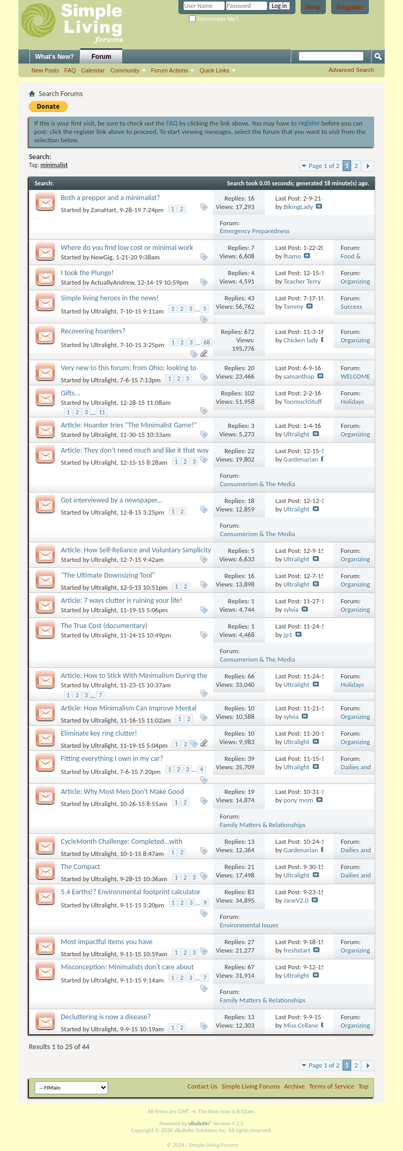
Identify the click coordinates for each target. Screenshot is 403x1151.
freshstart (296, 950)
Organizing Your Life (355, 285)
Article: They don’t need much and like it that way (135, 450)
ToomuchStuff (302, 401)
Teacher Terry (302, 281)
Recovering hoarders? (93, 331)
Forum (101, 56)
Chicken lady (300, 340)
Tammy (293, 306)
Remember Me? (214, 19)
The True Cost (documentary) (104, 625)
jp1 (287, 635)
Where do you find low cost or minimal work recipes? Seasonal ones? (127, 252)
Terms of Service (331, 1086)
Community (125, 70)
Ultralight (103, 311)
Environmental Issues (249, 925)
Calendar (93, 70)
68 (207, 342)
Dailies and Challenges (356, 771)
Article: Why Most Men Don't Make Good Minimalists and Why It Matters (122, 796)
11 (102, 412)
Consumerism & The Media (257, 484)
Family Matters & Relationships (262, 825)
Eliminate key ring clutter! (99, 733)
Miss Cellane (300, 1025)
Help (313, 7)
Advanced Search (351, 70)
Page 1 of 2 (324, 166)
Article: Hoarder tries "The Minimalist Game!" (129, 425)
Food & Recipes (351, 260)
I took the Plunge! (87, 272)
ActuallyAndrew (112, 282)
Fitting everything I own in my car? (112, 758)
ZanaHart (103, 210)
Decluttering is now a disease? (106, 1016)
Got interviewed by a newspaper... (112, 500)
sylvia (291, 609)
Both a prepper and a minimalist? (110, 197)
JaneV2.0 (296, 900)
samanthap (298, 376)
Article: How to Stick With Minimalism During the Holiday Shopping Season (134, 680)
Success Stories (351, 310)
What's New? (54, 56)
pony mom (298, 800)
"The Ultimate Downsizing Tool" (108, 575)
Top (363, 1086)
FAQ (70, 70)
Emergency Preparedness (255, 231)
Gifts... (70, 393)
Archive (294, 1086)
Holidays (352, 401)
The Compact (80, 866)
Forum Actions (169, 70)
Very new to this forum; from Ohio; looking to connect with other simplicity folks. (128, 372)
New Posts (45, 70)
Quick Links (214, 70)
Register (350, 7)
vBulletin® (200, 1123)
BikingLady (298, 207)
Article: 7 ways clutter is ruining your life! (121, 600)
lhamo (292, 256)
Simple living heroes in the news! (110, 298)
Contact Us (202, 1086)
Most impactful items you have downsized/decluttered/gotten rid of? (117, 946)
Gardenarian (300, 459)
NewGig (102, 257)
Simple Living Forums (250, 1086)
